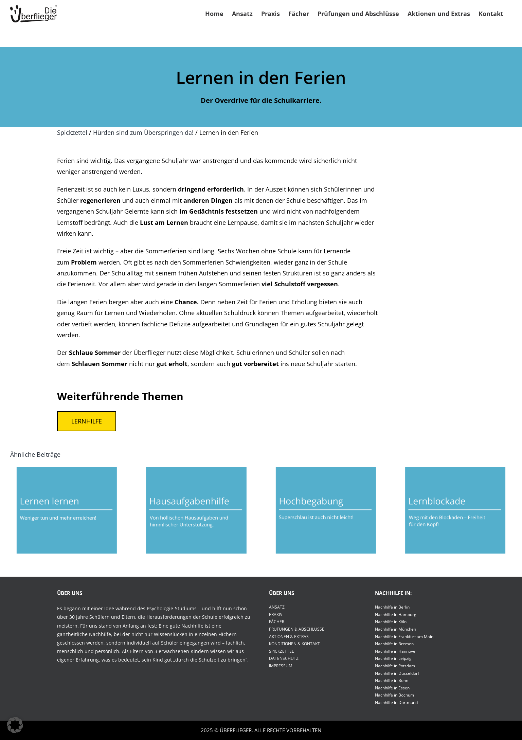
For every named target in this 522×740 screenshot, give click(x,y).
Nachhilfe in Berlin (392, 607)
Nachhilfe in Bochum (394, 695)
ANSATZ (277, 607)
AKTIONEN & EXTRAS (289, 636)
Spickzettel (72, 132)
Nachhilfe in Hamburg (395, 614)
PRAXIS (275, 614)
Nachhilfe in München (395, 629)
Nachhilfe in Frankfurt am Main (404, 636)
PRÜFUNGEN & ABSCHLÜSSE (296, 629)
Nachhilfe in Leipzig (393, 658)
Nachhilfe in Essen (392, 688)
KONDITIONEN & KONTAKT (294, 644)
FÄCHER (276, 622)
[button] (15, 725)
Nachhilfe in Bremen (394, 644)
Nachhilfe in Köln (391, 622)
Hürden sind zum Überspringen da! (143, 132)
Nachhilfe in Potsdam (395, 666)
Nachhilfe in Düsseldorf (397, 673)
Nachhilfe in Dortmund (396, 702)
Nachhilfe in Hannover (396, 651)
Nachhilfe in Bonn (391, 680)
